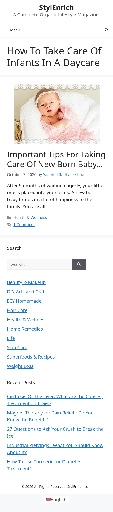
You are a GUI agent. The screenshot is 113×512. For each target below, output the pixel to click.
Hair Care (17, 310)
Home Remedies (25, 329)
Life (11, 338)
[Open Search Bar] (106, 30)
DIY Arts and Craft (26, 291)
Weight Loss (20, 366)
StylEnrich (56, 7)
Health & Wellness (30, 217)
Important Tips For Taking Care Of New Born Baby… (56, 159)
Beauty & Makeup (26, 282)
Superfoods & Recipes (31, 357)
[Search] (79, 264)
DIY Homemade (24, 301)
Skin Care (17, 347)
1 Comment (24, 224)
